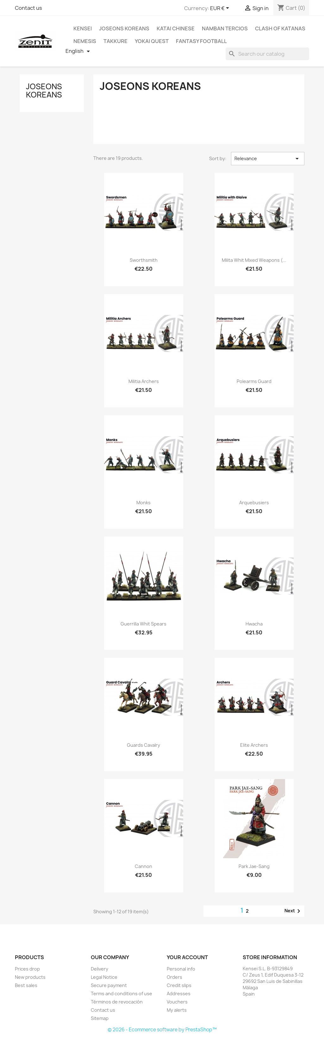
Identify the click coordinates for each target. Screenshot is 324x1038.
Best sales (26, 985)
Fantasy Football (201, 41)
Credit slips (179, 985)
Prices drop (27, 969)
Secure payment (109, 985)
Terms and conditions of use (121, 994)
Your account (187, 957)
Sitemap (100, 1018)
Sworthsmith (144, 260)
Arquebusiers (254, 503)
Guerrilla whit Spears (143, 624)
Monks (143, 503)
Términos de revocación (117, 1002)
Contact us (28, 7)
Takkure (115, 41)
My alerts (177, 1010)
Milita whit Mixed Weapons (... (254, 260)
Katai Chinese (176, 28)
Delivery (99, 969)
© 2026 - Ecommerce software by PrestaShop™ (162, 1029)
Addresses (178, 994)
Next (293, 911)
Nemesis (84, 41)
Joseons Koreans (124, 28)
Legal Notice (104, 977)
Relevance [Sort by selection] (267, 158)
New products (30, 977)
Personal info (181, 969)
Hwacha (254, 624)
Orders (174, 977)
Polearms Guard (254, 381)
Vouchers (177, 1002)
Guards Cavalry (143, 745)
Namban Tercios (225, 28)
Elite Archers (254, 745)
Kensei (82, 28)
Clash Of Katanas (280, 28)
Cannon (143, 866)
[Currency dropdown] (220, 8)
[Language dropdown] (78, 51)
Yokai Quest (152, 41)
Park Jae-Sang (254, 866)
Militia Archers (143, 381)
